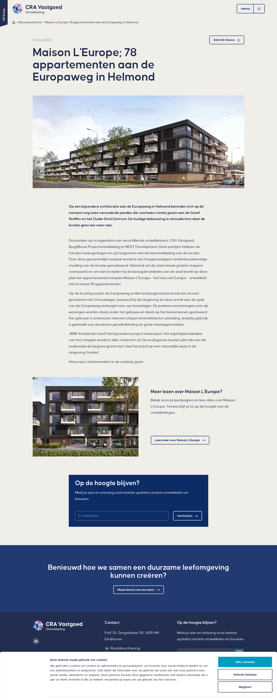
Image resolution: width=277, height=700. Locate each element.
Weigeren (245, 675)
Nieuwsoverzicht (30, 22)
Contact (112, 622)
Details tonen (206, 692)
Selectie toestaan (245, 662)
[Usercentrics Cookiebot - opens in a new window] (24, 692)
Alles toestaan (245, 649)
